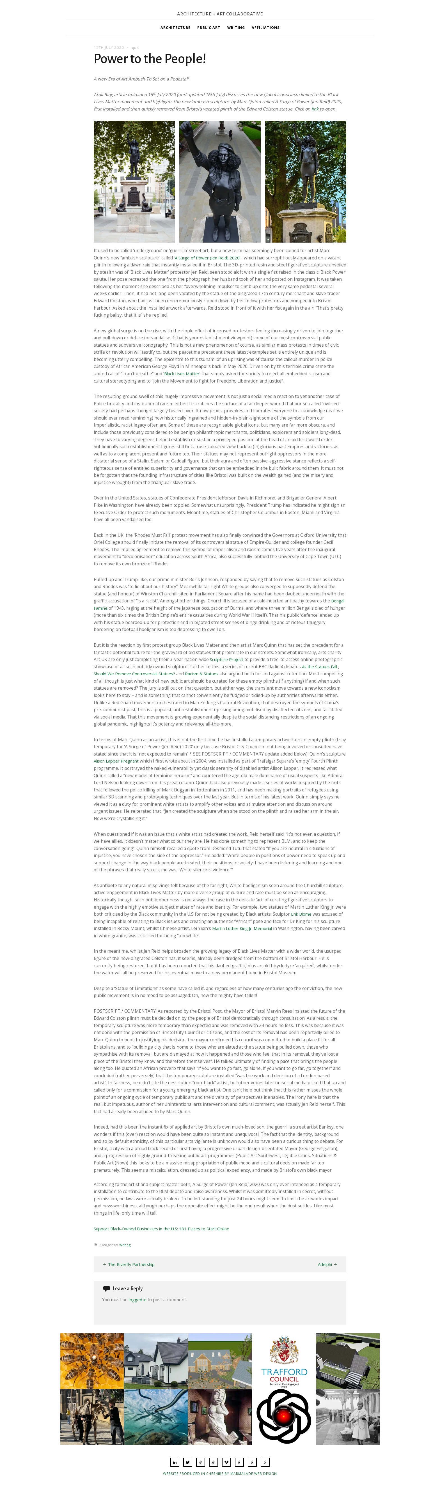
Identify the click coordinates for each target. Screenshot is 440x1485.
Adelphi (324, 1264)
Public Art (209, 27)
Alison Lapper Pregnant (118, 761)
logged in (138, 1300)
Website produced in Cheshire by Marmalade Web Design (220, 1473)
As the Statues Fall (321, 667)
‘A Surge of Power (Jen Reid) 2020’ (208, 258)
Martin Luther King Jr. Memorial (244, 928)
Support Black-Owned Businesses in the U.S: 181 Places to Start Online (166, 1229)
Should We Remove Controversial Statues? (137, 674)
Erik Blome (302, 914)
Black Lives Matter (183, 373)
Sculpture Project (227, 659)
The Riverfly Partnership (133, 1264)
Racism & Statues (207, 674)
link (315, 109)
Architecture (176, 27)
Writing (236, 27)
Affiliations (265, 27)
